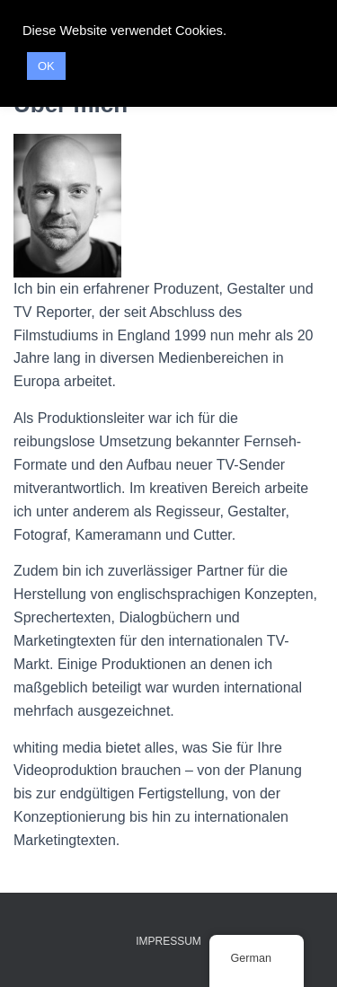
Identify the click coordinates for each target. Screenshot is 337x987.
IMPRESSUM (168, 941)
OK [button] (46, 66)
